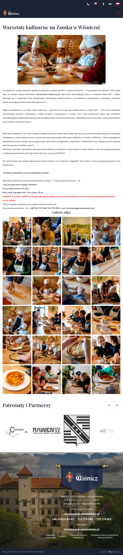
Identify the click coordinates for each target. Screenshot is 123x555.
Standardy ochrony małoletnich (78, 536)
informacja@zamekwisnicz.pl (81, 529)
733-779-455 (53, 208)
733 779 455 (103, 519)
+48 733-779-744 (38, 208)
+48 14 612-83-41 (63, 519)
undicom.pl (114, 552)
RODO (63, 536)
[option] (16, 431)
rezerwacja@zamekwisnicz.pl (80, 208)
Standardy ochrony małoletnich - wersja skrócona (105, 536)
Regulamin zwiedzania (51, 536)
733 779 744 (85, 519)
